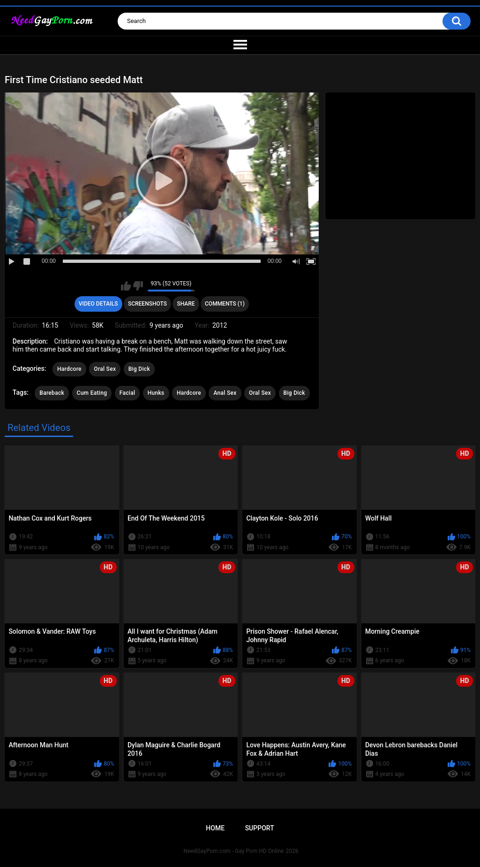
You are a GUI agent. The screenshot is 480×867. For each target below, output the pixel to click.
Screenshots (147, 303)
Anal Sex (224, 393)
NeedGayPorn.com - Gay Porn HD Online (234, 851)
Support (259, 828)
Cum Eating (92, 393)
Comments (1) (225, 303)
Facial (127, 393)
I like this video (126, 286)
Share (186, 303)
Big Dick (139, 369)
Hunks (156, 393)
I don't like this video (138, 286)
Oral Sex (105, 369)
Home (215, 828)
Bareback (51, 393)
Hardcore (69, 369)
